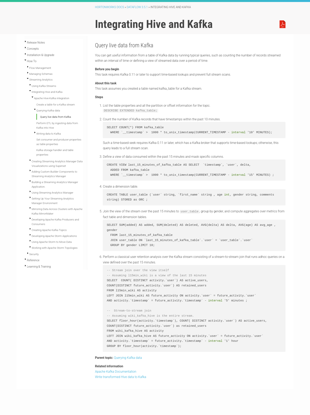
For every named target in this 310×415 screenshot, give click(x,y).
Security (34, 254)
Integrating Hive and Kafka (47, 91)
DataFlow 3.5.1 (137, 7)
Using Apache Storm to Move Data (52, 241)
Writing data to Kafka (48, 133)
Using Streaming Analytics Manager (52, 192)
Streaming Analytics (41, 79)
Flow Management (40, 67)
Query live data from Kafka (55, 116)
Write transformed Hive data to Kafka (120, 377)
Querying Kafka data (48, 110)
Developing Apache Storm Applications (54, 235)
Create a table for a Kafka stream (55, 104)
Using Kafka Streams (44, 85)
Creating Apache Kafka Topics (49, 230)
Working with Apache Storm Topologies (55, 247)
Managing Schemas (41, 73)
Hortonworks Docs (109, 7)
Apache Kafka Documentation (115, 371)
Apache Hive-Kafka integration (51, 98)
